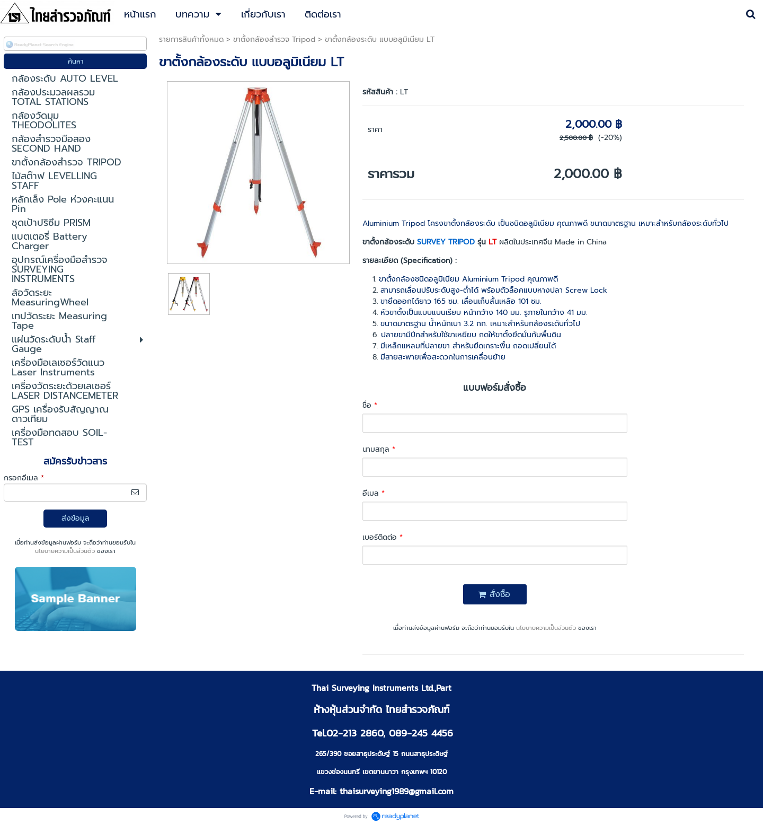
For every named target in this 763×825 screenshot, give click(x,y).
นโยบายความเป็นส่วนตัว (65, 551)
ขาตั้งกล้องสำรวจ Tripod (274, 39)
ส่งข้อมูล (75, 518)
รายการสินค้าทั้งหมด (191, 39)
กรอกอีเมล (24, 478)
